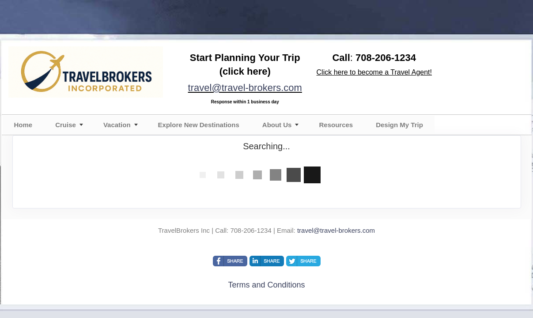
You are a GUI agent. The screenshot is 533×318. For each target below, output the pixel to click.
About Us (277, 125)
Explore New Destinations (198, 125)
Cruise (65, 125)
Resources (336, 125)
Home (23, 125)
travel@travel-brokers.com (245, 87)
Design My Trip (399, 125)
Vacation (117, 125)
